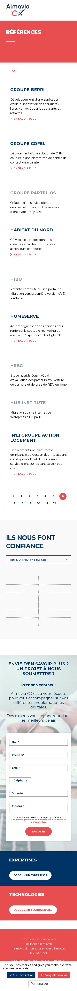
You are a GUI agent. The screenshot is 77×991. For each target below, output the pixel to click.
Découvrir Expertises (30, 875)
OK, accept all (21, 975)
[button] (38, 71)
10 (38, 503)
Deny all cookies (54, 975)
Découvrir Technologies (33, 909)
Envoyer (38, 831)
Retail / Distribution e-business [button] (39, 559)
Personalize (39, 983)
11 (46, 503)
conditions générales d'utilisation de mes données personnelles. (38, 820)
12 (54, 503)
